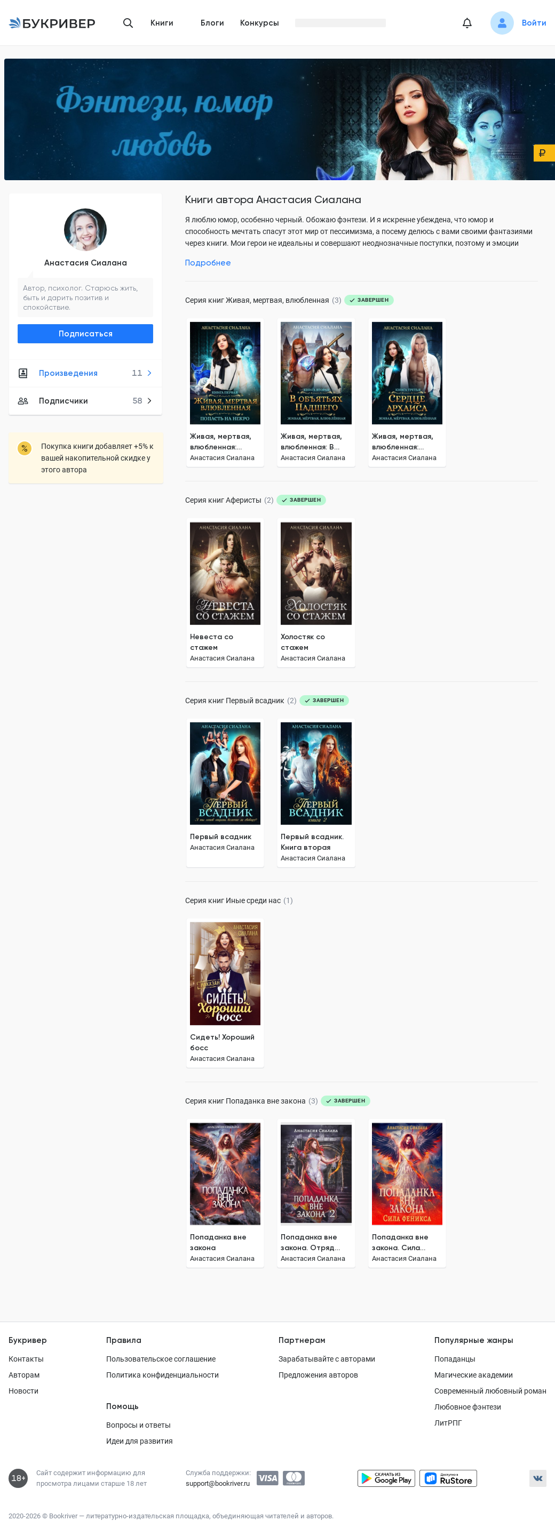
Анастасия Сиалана (85, 263)
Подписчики (85, 401)
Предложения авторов (318, 1375)
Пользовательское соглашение (161, 1359)
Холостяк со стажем (303, 642)
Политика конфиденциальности (162, 1375)
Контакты (26, 1359)
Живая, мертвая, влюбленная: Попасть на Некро (223, 442)
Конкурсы (259, 23)
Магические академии (473, 1375)
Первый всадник (220, 836)
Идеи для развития (139, 1441)
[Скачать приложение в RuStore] (448, 1478)
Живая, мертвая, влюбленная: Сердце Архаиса (403, 442)
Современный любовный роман (490, 1391)
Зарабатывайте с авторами (327, 1359)
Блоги (212, 23)
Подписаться (86, 334)
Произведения (85, 373)
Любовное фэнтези (467, 1407)
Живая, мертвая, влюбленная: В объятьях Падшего (315, 442)
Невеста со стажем (211, 642)
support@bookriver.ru (218, 1483)
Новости (23, 1391)
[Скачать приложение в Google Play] (386, 1478)
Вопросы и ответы (138, 1425)
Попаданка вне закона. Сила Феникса (400, 1243)
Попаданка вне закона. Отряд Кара (309, 1243)
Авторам (24, 1375)
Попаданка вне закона (218, 1242)
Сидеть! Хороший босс (222, 1042)
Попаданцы (454, 1359)
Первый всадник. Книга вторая (312, 842)
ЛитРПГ (448, 1423)
